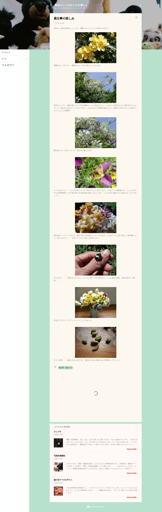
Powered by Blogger (96, 507)
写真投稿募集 (59, 455)
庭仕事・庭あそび (65, 368)
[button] (136, 17)
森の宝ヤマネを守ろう (63, 480)
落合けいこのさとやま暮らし (71, 5)
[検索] (140, 5)
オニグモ (57, 431)
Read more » (132, 449)
